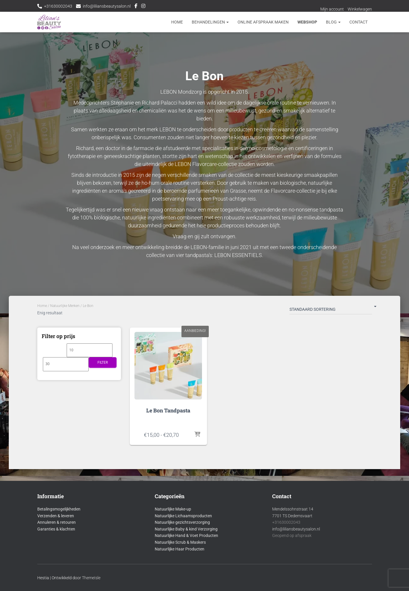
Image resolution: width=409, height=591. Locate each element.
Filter (102, 362)
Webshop (307, 22)
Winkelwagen (360, 9)
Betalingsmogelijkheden (58, 509)
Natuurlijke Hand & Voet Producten (186, 535)
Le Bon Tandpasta (168, 410)
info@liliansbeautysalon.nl (107, 6)
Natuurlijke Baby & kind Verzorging (186, 529)
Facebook (135, 7)
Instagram (143, 7)
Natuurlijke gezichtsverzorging (182, 522)
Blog (333, 22)
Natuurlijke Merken (65, 306)
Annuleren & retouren (56, 522)
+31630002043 (58, 6)
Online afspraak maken (263, 22)
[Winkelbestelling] (331, 310)
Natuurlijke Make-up (173, 509)
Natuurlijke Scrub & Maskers (180, 542)
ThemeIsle (91, 577)
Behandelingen (210, 22)
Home (177, 22)
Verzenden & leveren (55, 515)
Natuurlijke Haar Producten (179, 549)
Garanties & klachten (56, 529)
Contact (358, 22)
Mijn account (332, 9)
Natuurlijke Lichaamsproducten (183, 515)
